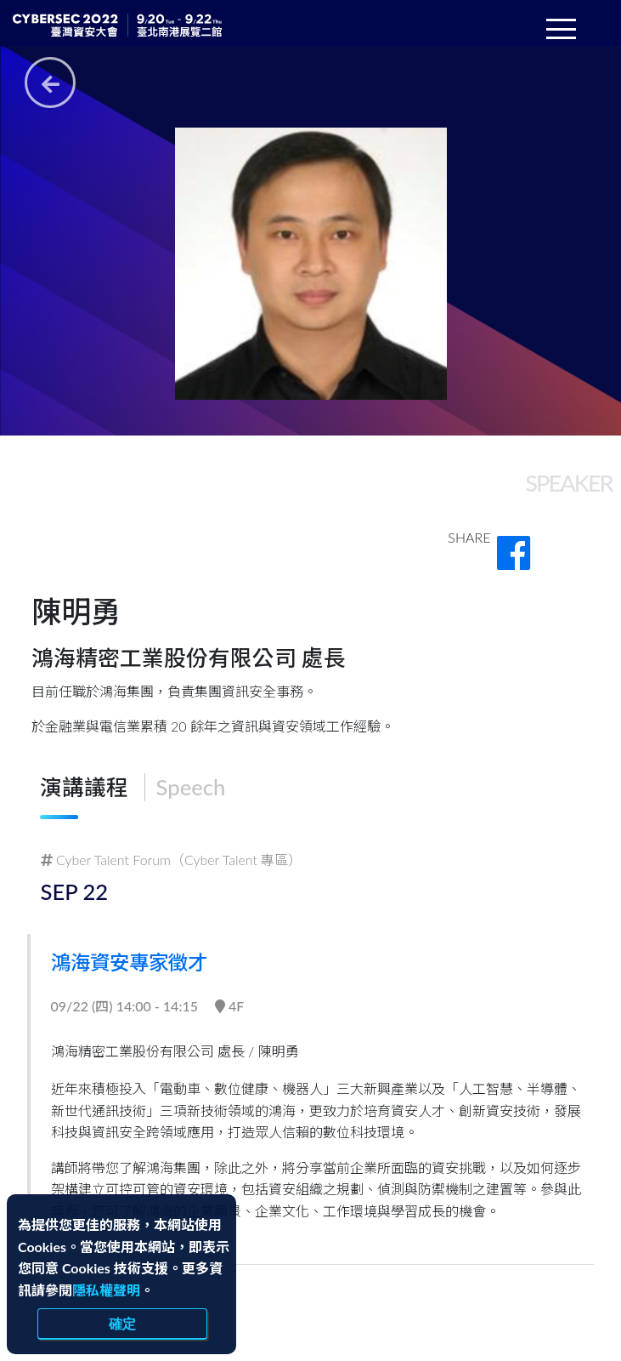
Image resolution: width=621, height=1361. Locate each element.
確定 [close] (122, 1323)
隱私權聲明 (106, 1290)
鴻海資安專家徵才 (142, 961)
